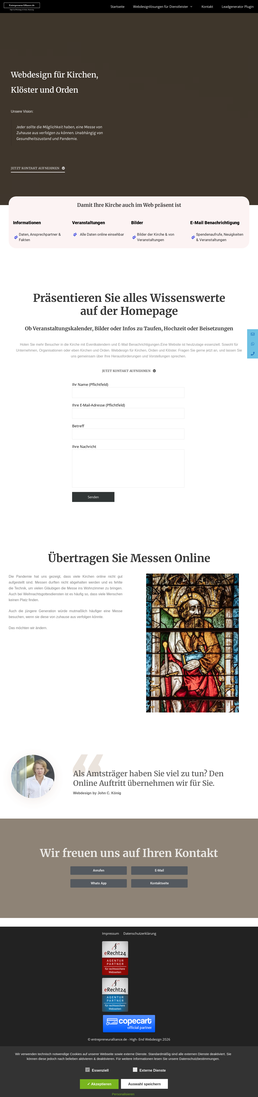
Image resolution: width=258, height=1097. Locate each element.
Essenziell (97, 1069)
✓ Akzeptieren (99, 1084)
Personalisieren (123, 1094)
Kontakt (207, 6)
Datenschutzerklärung (139, 933)
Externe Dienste (149, 1069)
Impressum (110, 933)
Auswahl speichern (144, 1084)
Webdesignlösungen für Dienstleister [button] (165, 6)
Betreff (128, 431)
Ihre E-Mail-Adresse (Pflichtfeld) (128, 411)
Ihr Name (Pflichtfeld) (128, 390)
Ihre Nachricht (128, 466)
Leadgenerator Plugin (238, 6)
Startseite (117, 6)
